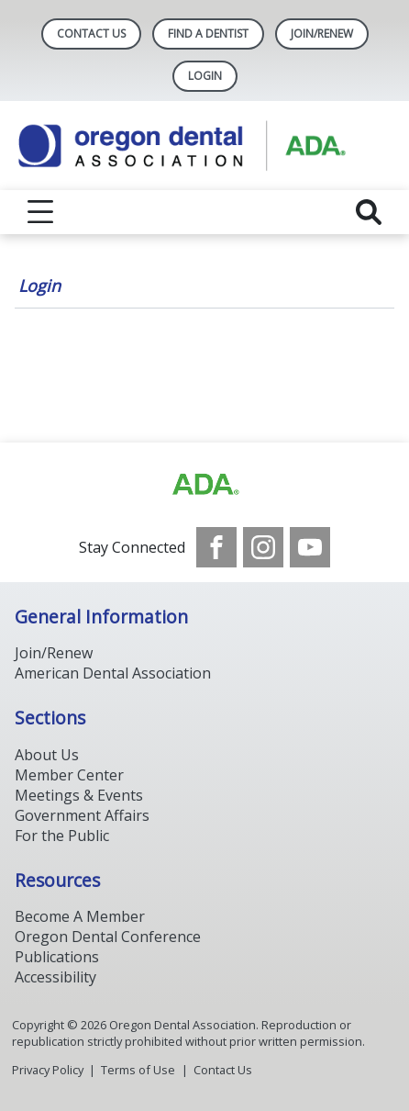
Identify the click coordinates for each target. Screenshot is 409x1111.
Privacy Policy (47, 1069)
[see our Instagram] (263, 547)
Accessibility (55, 977)
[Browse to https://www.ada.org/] (204, 484)
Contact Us (91, 33)
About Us (47, 755)
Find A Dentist (208, 33)
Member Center (69, 775)
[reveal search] (368, 212)
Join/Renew (322, 33)
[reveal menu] (40, 212)
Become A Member (80, 916)
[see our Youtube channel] (310, 547)
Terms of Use (138, 1069)
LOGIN (205, 76)
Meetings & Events (79, 795)
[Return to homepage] (204, 145)
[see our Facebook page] (216, 547)
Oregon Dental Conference (108, 936)
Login (39, 286)
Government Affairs (82, 815)
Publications (57, 957)
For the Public (62, 835)
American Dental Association (113, 673)
